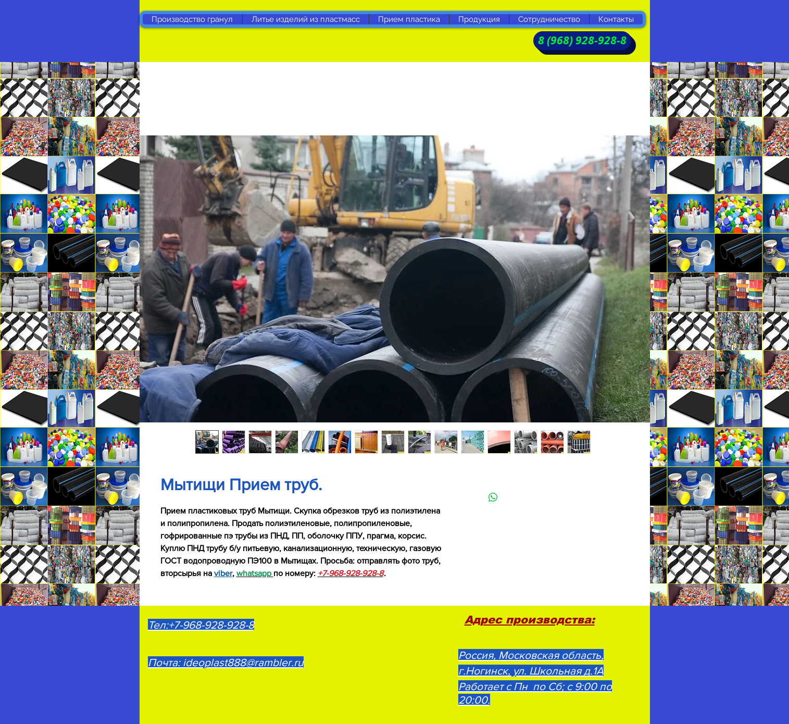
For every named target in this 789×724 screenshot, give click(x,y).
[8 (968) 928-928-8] (582, 40)
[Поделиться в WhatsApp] (493, 497)
